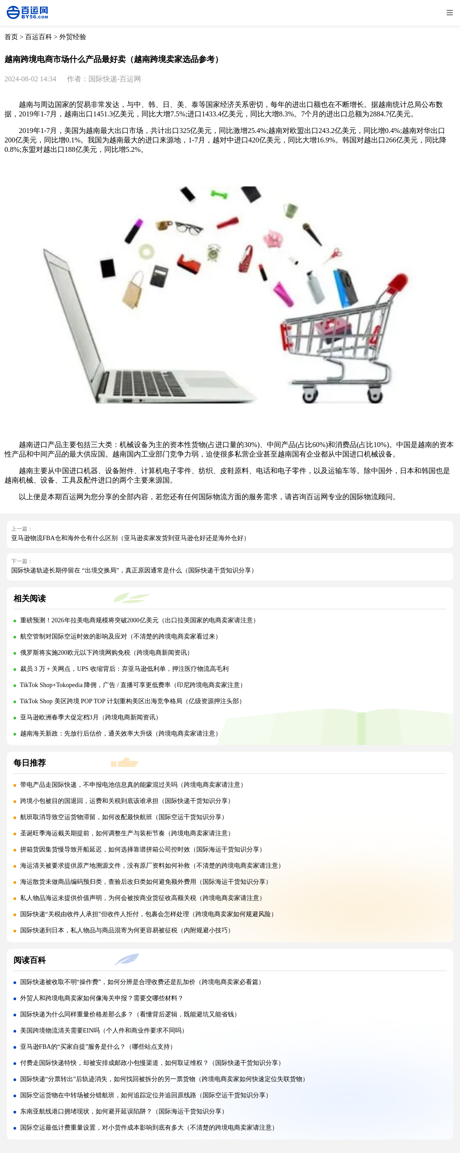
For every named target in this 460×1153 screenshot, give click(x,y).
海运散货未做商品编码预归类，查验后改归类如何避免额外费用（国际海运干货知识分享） (146, 881)
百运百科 (38, 36)
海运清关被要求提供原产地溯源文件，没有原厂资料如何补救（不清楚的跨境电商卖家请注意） (152, 865)
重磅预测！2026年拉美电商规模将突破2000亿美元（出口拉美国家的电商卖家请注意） (139, 620)
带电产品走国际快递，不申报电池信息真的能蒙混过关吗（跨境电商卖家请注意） (133, 784)
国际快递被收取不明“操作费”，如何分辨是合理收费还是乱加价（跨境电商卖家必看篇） (142, 982)
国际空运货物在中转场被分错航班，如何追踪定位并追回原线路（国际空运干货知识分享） (146, 1095)
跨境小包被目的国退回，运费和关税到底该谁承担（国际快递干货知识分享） (127, 801)
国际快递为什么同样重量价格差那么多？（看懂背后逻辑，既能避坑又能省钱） (130, 1014)
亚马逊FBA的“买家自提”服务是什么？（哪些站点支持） (98, 1046)
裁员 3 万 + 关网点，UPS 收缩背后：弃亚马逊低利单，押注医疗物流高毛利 (124, 668)
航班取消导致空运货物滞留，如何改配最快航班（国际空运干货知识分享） (124, 817)
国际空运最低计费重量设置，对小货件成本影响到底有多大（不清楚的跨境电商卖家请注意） (149, 1127)
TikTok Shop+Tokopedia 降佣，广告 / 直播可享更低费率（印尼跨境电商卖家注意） (133, 685)
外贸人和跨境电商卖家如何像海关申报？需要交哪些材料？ (102, 998)
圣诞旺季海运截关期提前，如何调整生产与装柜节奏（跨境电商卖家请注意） (127, 833)
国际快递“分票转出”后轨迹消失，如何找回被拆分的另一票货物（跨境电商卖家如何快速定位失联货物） (164, 1079)
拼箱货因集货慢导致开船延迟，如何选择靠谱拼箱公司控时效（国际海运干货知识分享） (142, 849)
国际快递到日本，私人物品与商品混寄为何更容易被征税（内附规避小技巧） (127, 930)
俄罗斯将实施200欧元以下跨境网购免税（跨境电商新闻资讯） (106, 652)
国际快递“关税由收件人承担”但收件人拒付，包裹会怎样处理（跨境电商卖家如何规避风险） (148, 914)
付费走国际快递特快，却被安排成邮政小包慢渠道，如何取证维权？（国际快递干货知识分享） (152, 1063)
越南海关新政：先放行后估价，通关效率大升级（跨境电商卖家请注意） (120, 733)
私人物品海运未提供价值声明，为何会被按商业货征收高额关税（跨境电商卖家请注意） (142, 898)
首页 (11, 36)
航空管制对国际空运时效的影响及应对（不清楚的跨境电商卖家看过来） (120, 636)
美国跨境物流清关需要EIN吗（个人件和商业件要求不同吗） (104, 1030)
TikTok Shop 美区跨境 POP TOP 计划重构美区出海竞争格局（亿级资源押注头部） (132, 701)
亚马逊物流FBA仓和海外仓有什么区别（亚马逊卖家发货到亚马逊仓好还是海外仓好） (130, 538)
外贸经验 (72, 36)
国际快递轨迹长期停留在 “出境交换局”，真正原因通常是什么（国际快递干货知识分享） (134, 570)
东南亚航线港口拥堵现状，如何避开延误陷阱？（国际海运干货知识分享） (124, 1111)
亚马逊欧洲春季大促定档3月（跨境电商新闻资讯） (91, 717)
